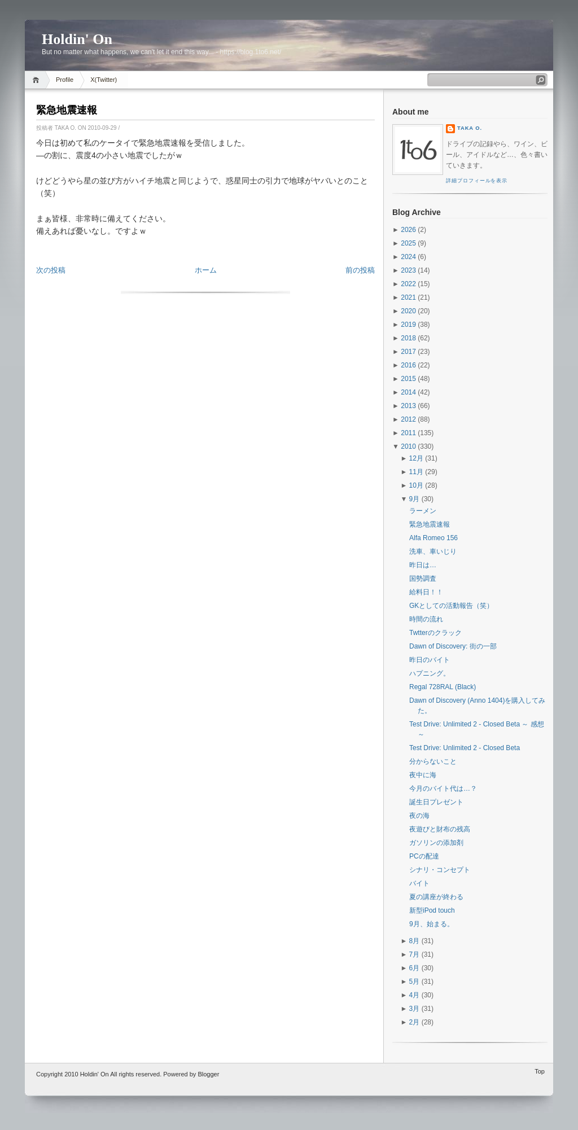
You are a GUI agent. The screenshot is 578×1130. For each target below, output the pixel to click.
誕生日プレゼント (436, 802)
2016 (408, 365)
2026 (408, 230)
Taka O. (469, 128)
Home (37, 80)
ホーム (206, 270)
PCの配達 (424, 856)
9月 (414, 499)
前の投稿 (360, 270)
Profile (64, 79)
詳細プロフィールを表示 (476, 180)
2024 (408, 257)
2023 (408, 270)
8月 (414, 941)
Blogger (208, 1074)
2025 (408, 243)
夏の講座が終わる (436, 897)
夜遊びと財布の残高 (439, 829)
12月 (416, 458)
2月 (414, 1022)
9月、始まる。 (431, 924)
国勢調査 (422, 578)
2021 (408, 297)
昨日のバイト (429, 660)
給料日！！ (426, 592)
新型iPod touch (432, 910)
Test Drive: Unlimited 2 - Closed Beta (464, 748)
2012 (408, 419)
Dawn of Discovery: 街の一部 (453, 646)
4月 (414, 995)
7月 (414, 954)
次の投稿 (50, 270)
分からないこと (433, 761)
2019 (408, 325)
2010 (408, 446)
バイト (419, 883)
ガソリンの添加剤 (436, 843)
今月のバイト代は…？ (443, 788)
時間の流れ (426, 619)
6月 (414, 968)
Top (540, 1071)
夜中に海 (422, 775)
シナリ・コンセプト (439, 870)
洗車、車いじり (433, 551)
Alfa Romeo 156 (433, 538)
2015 (408, 379)
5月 (414, 982)
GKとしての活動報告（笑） (451, 606)
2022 (408, 284)
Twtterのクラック (435, 633)
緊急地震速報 (66, 110)
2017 (408, 352)
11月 (416, 472)
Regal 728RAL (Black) (442, 687)
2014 (408, 392)
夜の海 (419, 816)
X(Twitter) (103, 79)
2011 (408, 433)
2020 (408, 311)
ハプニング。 (429, 673)
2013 (408, 406)
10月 (416, 485)
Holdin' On (77, 39)
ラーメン (422, 511)
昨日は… (422, 565)
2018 (408, 338)
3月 (414, 1009)
